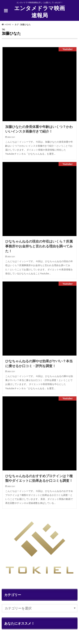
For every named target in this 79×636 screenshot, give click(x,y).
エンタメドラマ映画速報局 (39, 12)
